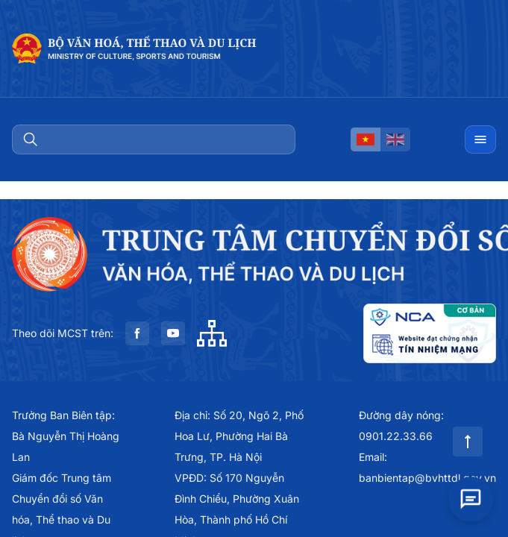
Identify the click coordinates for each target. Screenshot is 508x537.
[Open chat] (470, 493)
